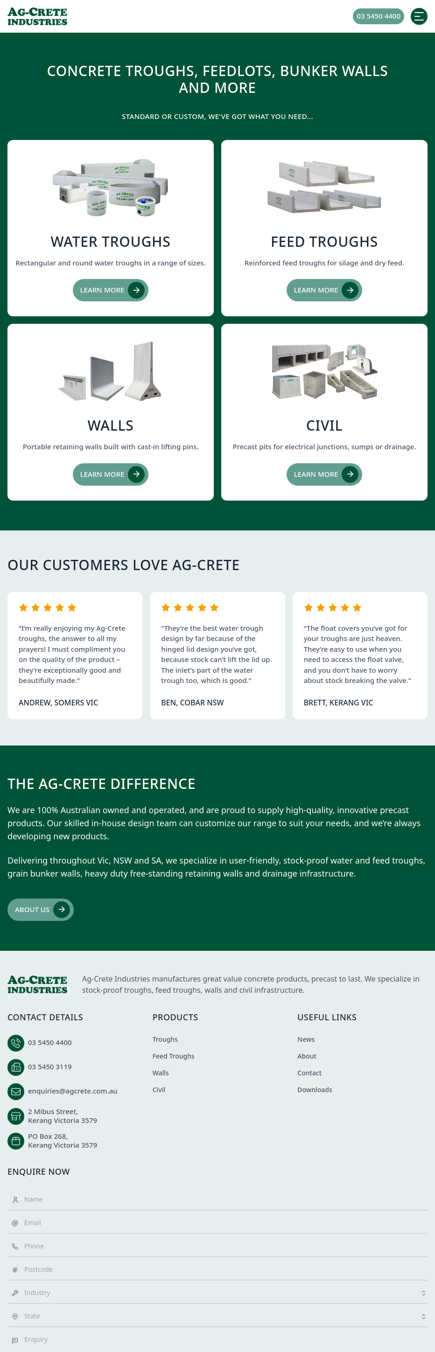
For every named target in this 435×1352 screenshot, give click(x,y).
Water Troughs (111, 241)
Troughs (165, 1039)
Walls (111, 425)
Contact (309, 1072)
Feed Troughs (324, 241)
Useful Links (327, 1017)
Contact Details (45, 1017)
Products (175, 1017)
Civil (324, 425)
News (306, 1039)
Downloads (314, 1089)
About (306, 1056)
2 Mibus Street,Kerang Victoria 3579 (62, 1116)
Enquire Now (38, 1171)
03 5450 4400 (50, 1042)
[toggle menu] (419, 16)
